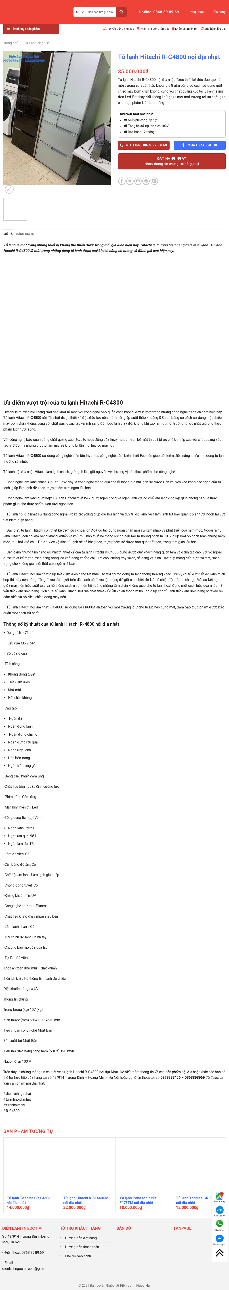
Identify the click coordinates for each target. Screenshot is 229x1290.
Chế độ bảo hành (78, 1256)
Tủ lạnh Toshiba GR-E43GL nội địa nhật (29, 1200)
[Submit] (121, 12)
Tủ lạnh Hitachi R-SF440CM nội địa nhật (85, 1200)
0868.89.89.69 (33, 1252)
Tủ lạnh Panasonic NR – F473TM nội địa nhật (139, 1200)
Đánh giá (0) (25, 234)
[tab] (8, 234)
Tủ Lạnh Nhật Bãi (37, 43)
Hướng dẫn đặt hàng (81, 1238)
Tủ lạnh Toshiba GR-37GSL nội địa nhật (198, 1200)
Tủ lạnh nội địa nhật (21, 514)
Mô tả (8, 234)
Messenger (219, 1240)
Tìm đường (219, 1197)
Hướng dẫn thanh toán (82, 1247)
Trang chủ (10, 43)
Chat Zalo (219, 1211)
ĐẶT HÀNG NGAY (171, 161)
